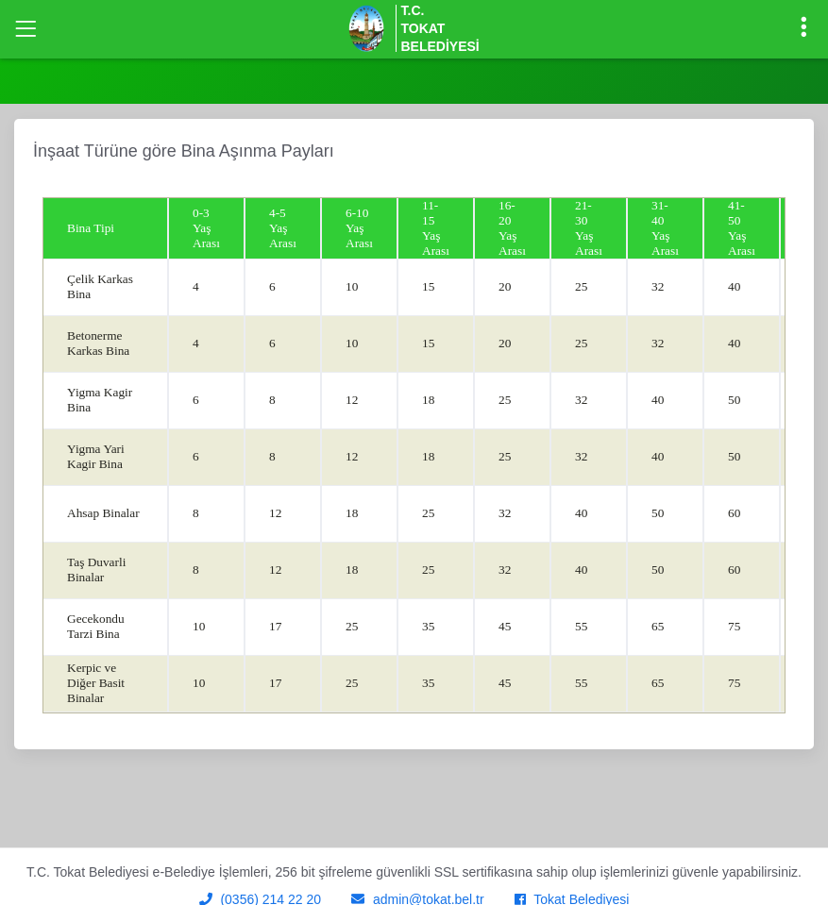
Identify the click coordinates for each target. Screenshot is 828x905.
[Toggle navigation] (25, 29)
